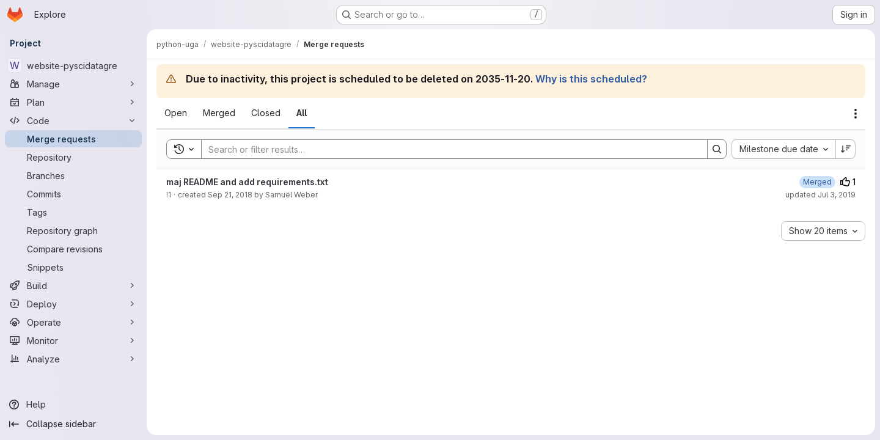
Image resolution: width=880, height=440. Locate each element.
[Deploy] (73, 303)
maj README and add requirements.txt (247, 182)
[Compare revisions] (73, 248)
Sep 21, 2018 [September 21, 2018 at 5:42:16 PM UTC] (230, 194)
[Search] (448, 149)
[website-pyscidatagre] (73, 65)
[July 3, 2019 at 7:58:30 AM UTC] (817, 181)
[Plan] (73, 102)
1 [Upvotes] (848, 182)
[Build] (73, 285)
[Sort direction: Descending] (846, 149)
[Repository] (73, 157)
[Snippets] (73, 267)
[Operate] (73, 322)
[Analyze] (73, 358)
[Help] (73, 404)
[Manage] (73, 83)
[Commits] (73, 193)
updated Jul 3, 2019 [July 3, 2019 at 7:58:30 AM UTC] (820, 194)
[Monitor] (73, 340)
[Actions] (855, 113)
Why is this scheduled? (591, 79)
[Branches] (73, 175)
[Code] (73, 120)
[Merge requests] (73, 138)
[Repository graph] (73, 230)
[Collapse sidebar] (73, 424)
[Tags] (73, 212)
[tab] (175, 113)
